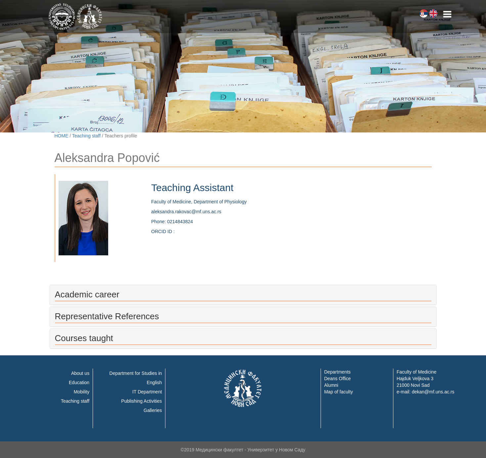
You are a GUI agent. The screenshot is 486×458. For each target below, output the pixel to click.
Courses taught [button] (84, 338)
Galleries (153, 410)
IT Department (147, 391)
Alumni (331, 385)
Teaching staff (86, 135)
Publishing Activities (141, 401)
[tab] (243, 295)
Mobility (81, 391)
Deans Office (337, 378)
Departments (337, 372)
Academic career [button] (87, 294)
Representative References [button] (107, 316)
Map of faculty (338, 391)
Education (79, 382)
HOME (61, 135)
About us (80, 373)
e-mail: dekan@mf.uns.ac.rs (426, 391)
